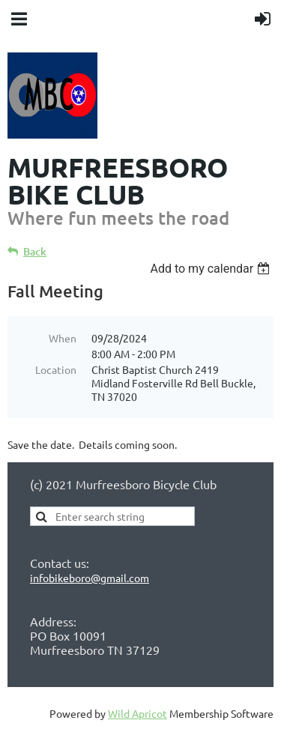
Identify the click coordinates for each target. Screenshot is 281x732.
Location (55, 369)
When (62, 338)
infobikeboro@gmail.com (89, 577)
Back (34, 251)
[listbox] (212, 268)
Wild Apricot (137, 713)
